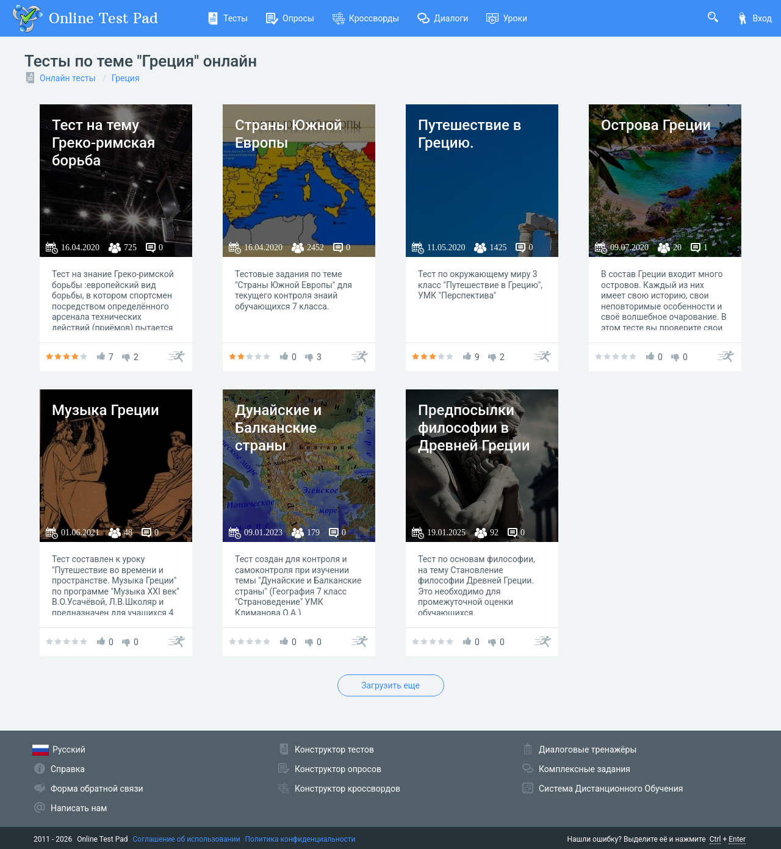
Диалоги (442, 18)
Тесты (227, 18)
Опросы (290, 18)
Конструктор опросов (338, 769)
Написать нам (79, 808)
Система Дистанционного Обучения (611, 788)
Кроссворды (366, 18)
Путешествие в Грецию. (469, 134)
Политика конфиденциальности (300, 839)
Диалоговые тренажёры (587, 749)
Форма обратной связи (97, 788)
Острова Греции (656, 125)
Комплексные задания (584, 769)
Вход (754, 18)
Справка (68, 769)
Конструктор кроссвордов (347, 788)
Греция (126, 78)
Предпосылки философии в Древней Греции (474, 428)
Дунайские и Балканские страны (278, 428)
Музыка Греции (105, 410)
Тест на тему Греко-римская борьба (103, 143)
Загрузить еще (390, 685)
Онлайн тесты (68, 78)
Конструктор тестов (334, 749)
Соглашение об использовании (186, 839)
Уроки (506, 18)
